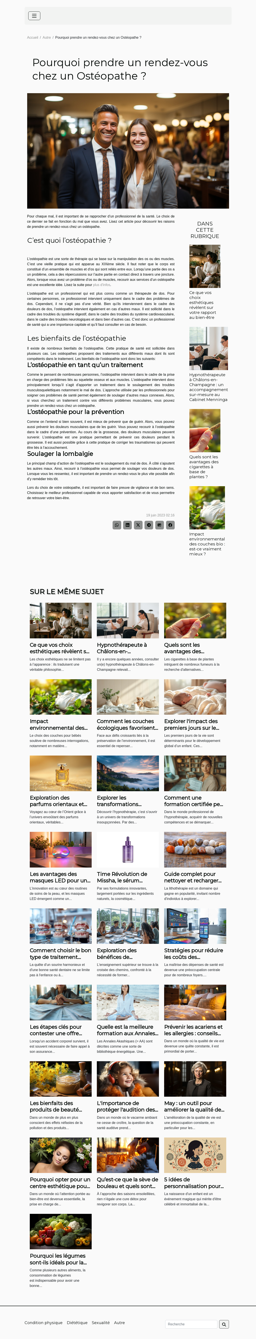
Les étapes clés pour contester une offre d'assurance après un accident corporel (56, 1037)
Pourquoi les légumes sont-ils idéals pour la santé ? (57, 1262)
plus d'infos (101, 285)
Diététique (77, 1322)
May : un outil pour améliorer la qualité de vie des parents (192, 1110)
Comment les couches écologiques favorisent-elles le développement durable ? (127, 731)
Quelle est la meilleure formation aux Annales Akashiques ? (126, 1033)
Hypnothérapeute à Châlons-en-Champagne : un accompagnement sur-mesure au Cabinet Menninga (208, 387)
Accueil (32, 37)
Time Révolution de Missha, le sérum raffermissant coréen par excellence (123, 884)
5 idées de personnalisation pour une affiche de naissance (192, 1189)
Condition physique (44, 1322)
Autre (47, 37)
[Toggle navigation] (34, 15)
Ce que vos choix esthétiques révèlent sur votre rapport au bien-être (202, 305)
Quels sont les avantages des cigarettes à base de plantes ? (204, 466)
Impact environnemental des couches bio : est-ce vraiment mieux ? (207, 543)
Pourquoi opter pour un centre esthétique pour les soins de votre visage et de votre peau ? (60, 1189)
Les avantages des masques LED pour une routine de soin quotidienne (60, 884)
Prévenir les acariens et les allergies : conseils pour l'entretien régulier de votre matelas (194, 1037)
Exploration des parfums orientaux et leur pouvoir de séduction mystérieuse (59, 808)
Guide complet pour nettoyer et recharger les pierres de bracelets (193, 880)
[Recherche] (191, 1324)
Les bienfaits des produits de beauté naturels (54, 1110)
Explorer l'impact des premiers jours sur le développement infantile (191, 731)
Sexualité (101, 1322)
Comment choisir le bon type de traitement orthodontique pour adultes (60, 960)
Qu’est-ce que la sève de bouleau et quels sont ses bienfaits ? (127, 1186)
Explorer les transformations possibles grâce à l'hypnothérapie (118, 808)
